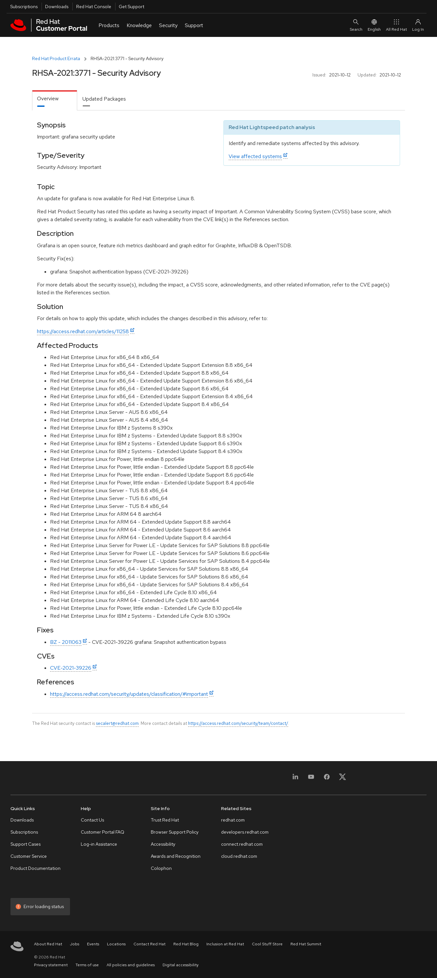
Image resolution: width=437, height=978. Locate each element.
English (374, 25)
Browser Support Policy (175, 832)
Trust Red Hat (165, 820)
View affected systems (255, 156)
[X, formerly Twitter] (342, 778)
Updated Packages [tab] (104, 98)
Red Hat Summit (305, 944)
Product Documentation (35, 868)
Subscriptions (24, 6)
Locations (116, 944)
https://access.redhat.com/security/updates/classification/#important (129, 694)
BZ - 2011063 (65, 642)
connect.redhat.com (242, 844)
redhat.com (233, 820)
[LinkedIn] (295, 778)
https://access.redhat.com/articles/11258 (83, 331)
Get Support (131, 6)
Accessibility (163, 844)
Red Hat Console (93, 6)
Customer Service (28, 856)
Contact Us (92, 820)
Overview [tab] (48, 98)
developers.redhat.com (245, 832)
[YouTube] (311, 778)
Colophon (161, 868)
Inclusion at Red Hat (225, 944)
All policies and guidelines (131, 965)
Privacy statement (51, 965)
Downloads (56, 6)
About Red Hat (48, 944)
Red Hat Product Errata (56, 58)
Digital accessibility (181, 965)
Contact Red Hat (149, 944)
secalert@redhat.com (117, 723)
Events (93, 944)
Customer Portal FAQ (102, 832)
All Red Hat (396, 25)
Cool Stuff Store (267, 944)
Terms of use (87, 965)
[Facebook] (327, 778)
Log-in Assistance (99, 844)
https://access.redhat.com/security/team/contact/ (238, 723)
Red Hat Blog (186, 944)
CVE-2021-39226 (70, 667)
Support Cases (25, 844)
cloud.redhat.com (239, 856)
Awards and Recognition (176, 856)
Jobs (74, 944)
